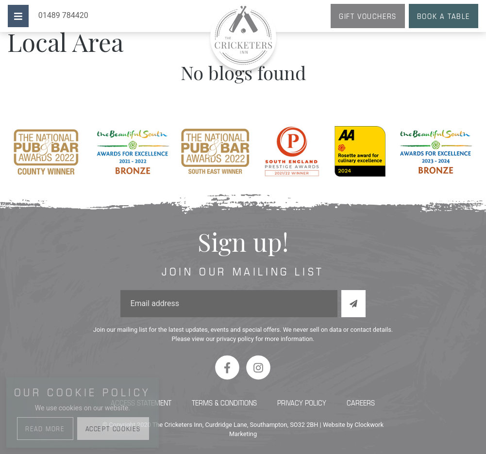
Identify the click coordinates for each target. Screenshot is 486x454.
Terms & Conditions (224, 402)
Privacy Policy (301, 402)
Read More (45, 428)
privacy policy (235, 338)
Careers (361, 402)
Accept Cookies (113, 428)
